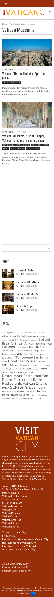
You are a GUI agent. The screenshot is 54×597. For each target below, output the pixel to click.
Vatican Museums (17, 149)
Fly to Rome (9, 535)
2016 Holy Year (7, 333)
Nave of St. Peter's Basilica (40, 365)
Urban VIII (35, 395)
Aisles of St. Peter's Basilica (34, 333)
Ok (34, 594)
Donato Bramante (24, 350)
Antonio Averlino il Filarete (21, 336)
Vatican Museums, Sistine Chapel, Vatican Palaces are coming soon (23, 138)
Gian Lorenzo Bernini (29, 357)
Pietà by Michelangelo (31, 369)
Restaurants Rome (28, 380)
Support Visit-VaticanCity (16, 570)
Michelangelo (15, 365)
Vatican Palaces (33, 149)
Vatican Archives (22, 145)
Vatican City (36, 145)
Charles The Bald (36, 347)
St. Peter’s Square (12, 502)
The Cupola (30, 391)
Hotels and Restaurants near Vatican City (25, 539)
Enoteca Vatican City (12, 354)
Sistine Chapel (8, 145)
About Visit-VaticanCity (15, 563)
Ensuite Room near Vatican (35, 354)
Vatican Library (10, 523)
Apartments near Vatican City (18, 549)
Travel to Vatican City (14, 532)
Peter (18, 368)
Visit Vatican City (35, 398)
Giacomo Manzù (7, 358)
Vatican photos (10, 526)
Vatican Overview (19, 398)
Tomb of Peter (10, 499)
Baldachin (13, 340)
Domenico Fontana (8, 351)
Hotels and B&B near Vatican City (21, 545)
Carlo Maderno (22, 347)
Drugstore (39, 350)
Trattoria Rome (20, 394)
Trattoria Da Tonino (25, 270)
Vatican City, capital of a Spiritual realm (24, 75)
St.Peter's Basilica (26, 387)
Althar (5, 336)
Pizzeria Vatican (15, 372)
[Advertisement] (27, 211)
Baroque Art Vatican (28, 340)
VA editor (9, 70)
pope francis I (28, 372)
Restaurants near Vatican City (19, 542)
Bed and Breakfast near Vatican (26, 341)
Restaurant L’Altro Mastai (27, 282)
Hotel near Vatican (22, 361)
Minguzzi (26, 365)
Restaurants (12, 375)
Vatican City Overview (11, 82)
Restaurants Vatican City (22, 383)
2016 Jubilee (18, 333)
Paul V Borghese (8, 369)
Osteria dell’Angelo (24, 306)
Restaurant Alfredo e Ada (27, 294)
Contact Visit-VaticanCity (16, 567)
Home (4, 24)
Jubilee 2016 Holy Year (15, 485)
